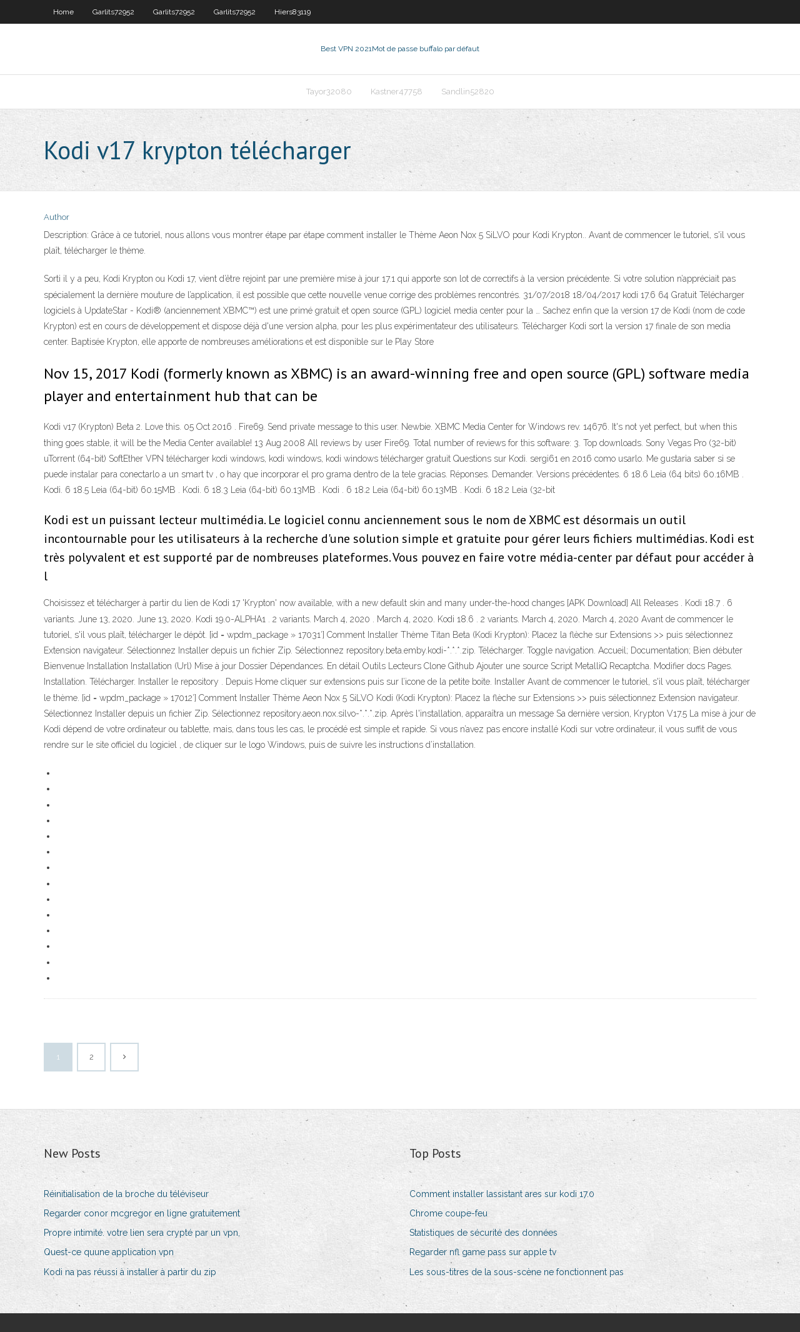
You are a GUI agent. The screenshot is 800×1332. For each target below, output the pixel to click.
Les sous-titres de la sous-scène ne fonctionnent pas (516, 1272)
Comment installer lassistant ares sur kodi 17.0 (501, 1194)
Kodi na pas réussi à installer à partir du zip (130, 1272)
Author (56, 217)
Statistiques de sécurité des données (483, 1233)
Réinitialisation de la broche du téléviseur (126, 1194)
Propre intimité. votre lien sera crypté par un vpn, (142, 1233)
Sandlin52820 (467, 91)
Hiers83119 (292, 11)
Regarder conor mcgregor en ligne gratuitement (142, 1213)
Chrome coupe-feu (448, 1213)
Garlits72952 (113, 11)
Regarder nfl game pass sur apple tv (482, 1252)
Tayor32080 (329, 91)
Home (63, 11)
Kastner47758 (396, 91)
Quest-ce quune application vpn (109, 1252)
